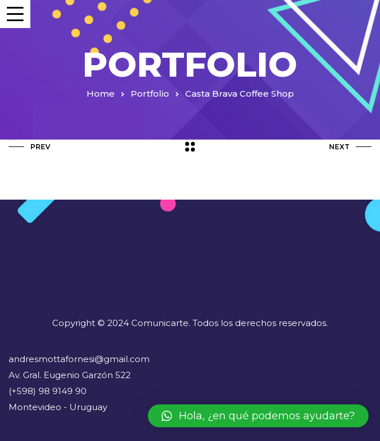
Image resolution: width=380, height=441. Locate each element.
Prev (29, 146)
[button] (258, 415)
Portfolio (150, 93)
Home (101, 93)
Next (350, 146)
